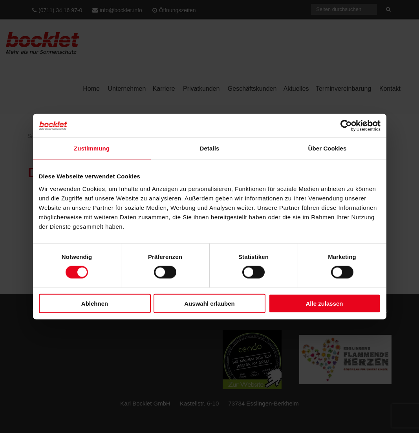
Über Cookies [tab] (327, 148)
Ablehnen (94, 303)
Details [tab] (210, 148)
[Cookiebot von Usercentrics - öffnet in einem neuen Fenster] (346, 126)
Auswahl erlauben (209, 303)
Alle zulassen (324, 303)
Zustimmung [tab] (92, 148)
